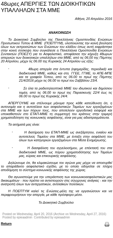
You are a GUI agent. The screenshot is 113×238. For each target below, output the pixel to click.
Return (6, 223)
